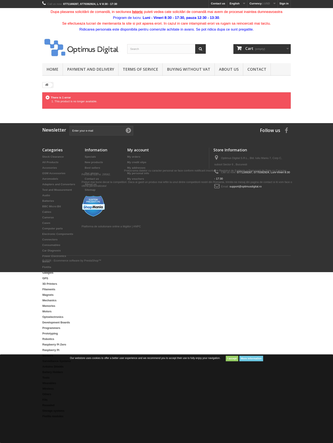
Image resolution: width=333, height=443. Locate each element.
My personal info (138, 173)
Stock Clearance (53, 156)
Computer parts (52, 228)
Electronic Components (57, 234)
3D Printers (49, 283)
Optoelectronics (52, 316)
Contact (256, 69)
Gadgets (47, 272)
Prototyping (50, 333)
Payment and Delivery (90, 69)
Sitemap (90, 189)
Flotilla (46, 267)
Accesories (49, 167)
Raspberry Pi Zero (54, 344)
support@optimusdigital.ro (246, 186)
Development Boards (56, 322)
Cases (46, 223)
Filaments (48, 289)
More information (251, 358)
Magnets (48, 294)
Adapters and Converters (58, 184)
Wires (46, 261)
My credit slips (136, 162)
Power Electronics (54, 256)
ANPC (137, 250)
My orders (133, 156)
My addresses (136, 167)
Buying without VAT (188, 69)
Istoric (137, 12)
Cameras (48, 217)
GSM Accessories (53, 173)
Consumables (51, 245)
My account (138, 149)
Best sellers (92, 167)
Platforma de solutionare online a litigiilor (106, 250)
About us (229, 69)
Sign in (284, 3)
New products (94, 162)
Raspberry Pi (50, 350)
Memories (48, 305)
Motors (46, 311)
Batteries (48, 201)
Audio (46, 195)
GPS (45, 278)
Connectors (50, 239)
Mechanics (49, 300)
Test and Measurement (57, 189)
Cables (46, 212)
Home (52, 69)
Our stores (92, 173)
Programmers (51, 327)
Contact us (218, 3)
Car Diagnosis (51, 250)
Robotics (48, 338)
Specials (90, 156)
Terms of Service (140, 69)
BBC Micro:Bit (51, 206)
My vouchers (135, 178)
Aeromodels (50, 178)
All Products (50, 162)
